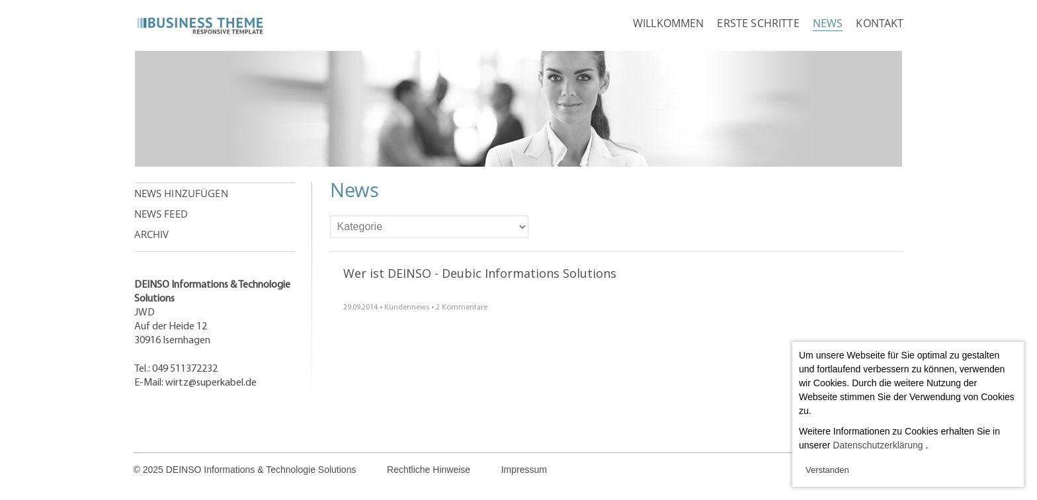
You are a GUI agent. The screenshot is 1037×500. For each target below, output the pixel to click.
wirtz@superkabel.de (211, 383)
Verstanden (827, 470)
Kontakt (879, 23)
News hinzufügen (181, 193)
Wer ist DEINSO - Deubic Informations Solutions (479, 273)
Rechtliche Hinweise (428, 469)
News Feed (161, 213)
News (828, 23)
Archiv (151, 234)
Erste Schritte (758, 23)
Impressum (524, 469)
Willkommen (668, 23)
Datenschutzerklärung (878, 445)
